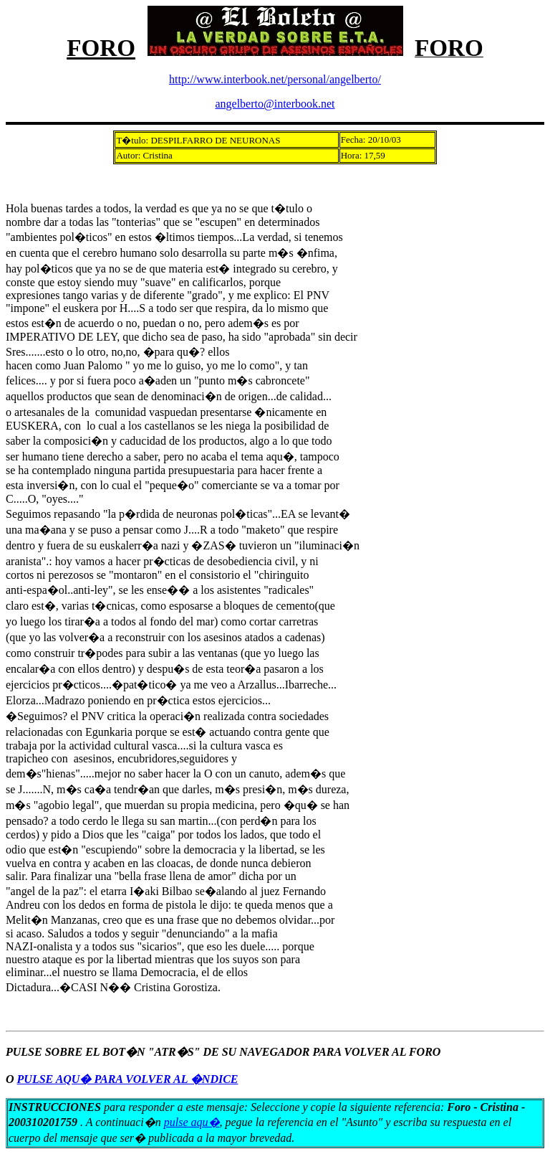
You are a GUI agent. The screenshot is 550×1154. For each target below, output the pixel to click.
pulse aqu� (192, 1122)
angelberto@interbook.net (274, 104)
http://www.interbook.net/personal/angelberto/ (275, 79)
